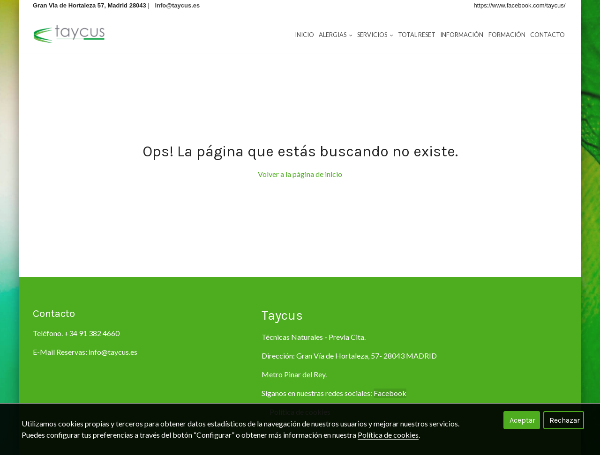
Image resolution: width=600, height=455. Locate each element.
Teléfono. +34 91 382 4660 (76, 333)
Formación (506, 34)
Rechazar (564, 420)
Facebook (390, 393)
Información (461, 34)
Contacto (547, 34)
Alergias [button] (335, 34)
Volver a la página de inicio (300, 173)
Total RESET (416, 34)
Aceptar (522, 420)
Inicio (304, 34)
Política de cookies (388, 434)
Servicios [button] (375, 34)
